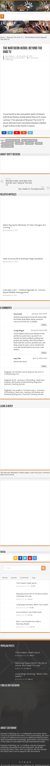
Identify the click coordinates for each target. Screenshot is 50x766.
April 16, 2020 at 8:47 (40, 358)
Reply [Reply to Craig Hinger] (44, 353)
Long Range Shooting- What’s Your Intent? (32, 605)
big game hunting (29, 140)
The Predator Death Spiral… (27, 583)
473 (34, 586)
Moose (39, 143)
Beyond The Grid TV (14, 37)
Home (2, 37)
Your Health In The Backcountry (30, 188)
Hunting (29, 143)
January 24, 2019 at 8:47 (39, 330)
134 (31, 615)
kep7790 (17, 358)
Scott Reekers (10, 56)
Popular (14, 578)
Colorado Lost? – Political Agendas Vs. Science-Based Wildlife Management (24, 291)
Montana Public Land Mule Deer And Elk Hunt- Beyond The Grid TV (19, 182)
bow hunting (8, 143)
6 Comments (34, 58)
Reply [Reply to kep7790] (44, 366)
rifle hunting (8, 146)
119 (33, 627)
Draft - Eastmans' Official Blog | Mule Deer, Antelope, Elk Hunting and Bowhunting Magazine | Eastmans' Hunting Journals (24, 382)
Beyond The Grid (13, 140)
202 (32, 607)
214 (31, 599)
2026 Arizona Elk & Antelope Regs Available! (23, 259)
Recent (4, 578)
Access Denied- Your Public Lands (29, 612)
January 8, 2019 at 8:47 (39, 314)
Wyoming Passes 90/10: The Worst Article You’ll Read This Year (31, 664)
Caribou (19, 143)
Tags (33, 578)
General (22, 58)
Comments (24, 578)
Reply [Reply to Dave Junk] (44, 325)
